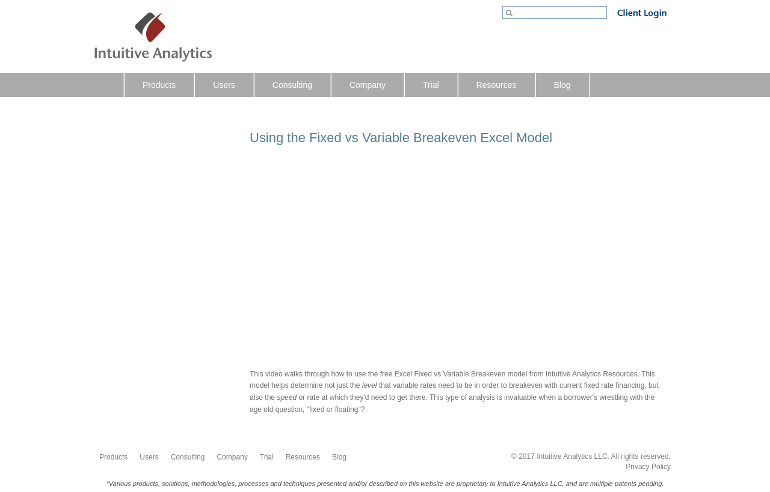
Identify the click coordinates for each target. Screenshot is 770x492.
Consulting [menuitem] (292, 85)
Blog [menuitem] (562, 85)
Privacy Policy (648, 466)
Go (510, 14)
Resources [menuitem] (496, 85)
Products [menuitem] (159, 85)
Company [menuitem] (368, 85)
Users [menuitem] (224, 85)
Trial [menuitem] (431, 85)
